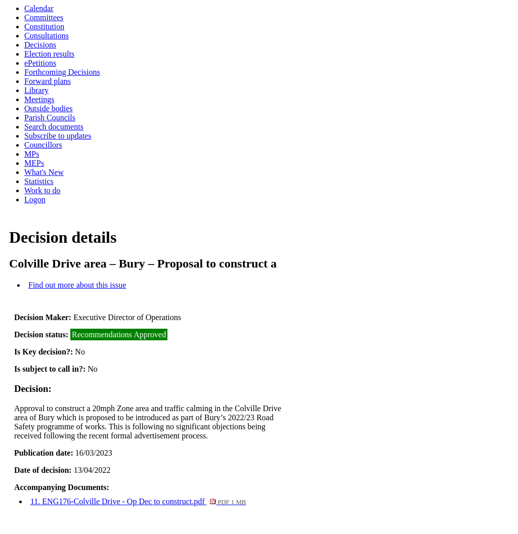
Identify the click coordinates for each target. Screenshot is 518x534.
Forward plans (47, 81)
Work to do (42, 190)
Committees (43, 17)
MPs (31, 154)
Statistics (39, 181)
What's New (44, 172)
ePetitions (40, 63)
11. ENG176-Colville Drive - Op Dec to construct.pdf (138, 501)
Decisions (40, 44)
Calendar (39, 8)
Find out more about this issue (77, 285)
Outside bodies (48, 108)
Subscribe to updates (57, 135)
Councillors (43, 145)
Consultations (46, 35)
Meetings (39, 99)
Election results (49, 54)
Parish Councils (49, 117)
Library (36, 90)
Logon (35, 199)
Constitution (44, 26)
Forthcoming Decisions (62, 72)
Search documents (53, 126)
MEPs (34, 163)
